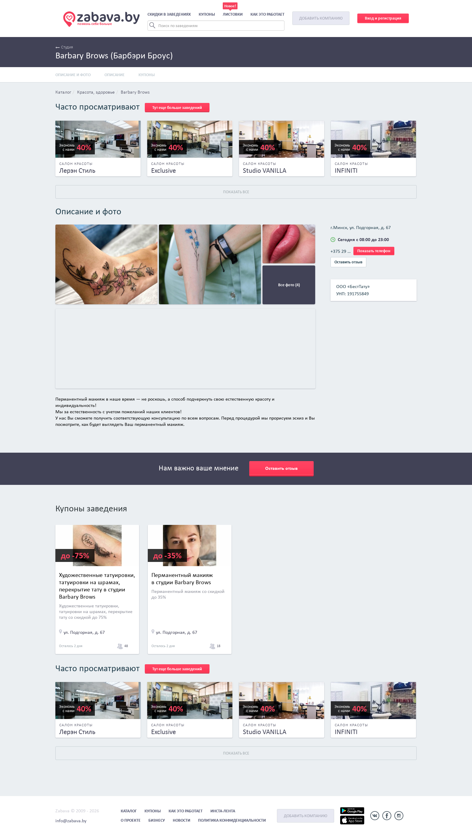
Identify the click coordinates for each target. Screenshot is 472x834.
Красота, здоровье (96, 92)
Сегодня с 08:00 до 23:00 (363, 239)
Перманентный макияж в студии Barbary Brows (182, 578)
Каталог (63, 92)
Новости (181, 820)
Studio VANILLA (264, 170)
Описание (114, 74)
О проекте (131, 820)
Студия (64, 47)
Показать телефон (373, 250)
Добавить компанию (321, 18)
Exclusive (163, 170)
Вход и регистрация (383, 18)
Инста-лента (222, 811)
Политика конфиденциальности (232, 820)
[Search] (216, 25)
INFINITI (346, 170)
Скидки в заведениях (169, 14)
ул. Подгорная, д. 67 (84, 632)
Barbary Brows (135, 92)
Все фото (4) (289, 284)
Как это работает (267, 14)
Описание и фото (73, 74)
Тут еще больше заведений (177, 107)
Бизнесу (156, 820)
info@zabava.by (70, 820)
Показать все (236, 191)
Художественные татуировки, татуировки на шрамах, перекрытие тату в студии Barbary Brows (97, 585)
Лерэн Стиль (77, 170)
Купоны (207, 14)
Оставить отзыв (348, 262)
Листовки (233, 14)
